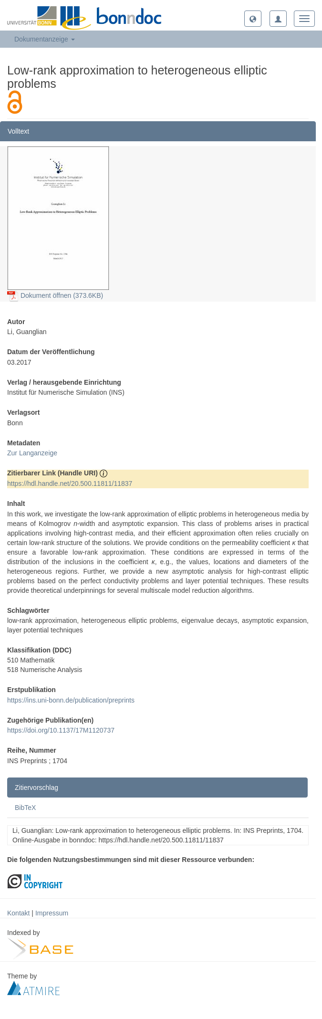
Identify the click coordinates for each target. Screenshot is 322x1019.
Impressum (51, 913)
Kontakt (18, 913)
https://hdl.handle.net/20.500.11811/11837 (69, 483)
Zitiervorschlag (36, 787)
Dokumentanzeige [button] (44, 39)
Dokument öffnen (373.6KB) (55, 295)
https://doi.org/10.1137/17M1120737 (60, 730)
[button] (252, 19)
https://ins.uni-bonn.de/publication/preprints (71, 700)
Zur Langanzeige (32, 453)
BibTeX (25, 807)
